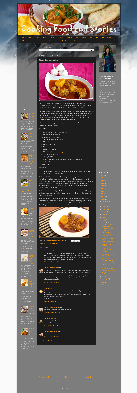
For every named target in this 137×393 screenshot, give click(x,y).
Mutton (109, 37)
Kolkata (37, 37)
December (105, 201)
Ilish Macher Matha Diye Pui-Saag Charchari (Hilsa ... (108, 226)
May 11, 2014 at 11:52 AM (51, 261)
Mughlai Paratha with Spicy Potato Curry (31, 234)
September (105, 209)
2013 (102, 196)
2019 (102, 180)
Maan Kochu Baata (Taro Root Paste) (31, 259)
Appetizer (69, 37)
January (104, 279)
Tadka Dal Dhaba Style (31, 136)
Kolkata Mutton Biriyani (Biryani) (31, 116)
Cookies (49, 41)
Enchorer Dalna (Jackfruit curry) (107, 259)
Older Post (89, 377)
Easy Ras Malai (106, 273)
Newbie (73, 41)
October (104, 206)
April (103, 220)
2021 (102, 175)
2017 (102, 186)
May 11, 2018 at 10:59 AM (51, 336)
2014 (102, 194)
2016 (102, 188)
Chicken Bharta (31, 307)
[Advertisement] (67, 360)
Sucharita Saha (48, 318)
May (103, 217)
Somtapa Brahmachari (51, 267)
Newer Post (44, 377)
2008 (102, 285)
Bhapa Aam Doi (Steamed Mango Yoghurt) (108, 250)
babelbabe (47, 288)
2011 (102, 282)
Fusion (45, 37)
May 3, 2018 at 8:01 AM (51, 325)
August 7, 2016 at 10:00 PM (52, 312)
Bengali (30, 37)
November (105, 204)
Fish (102, 37)
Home (23, 37)
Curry (55, 243)
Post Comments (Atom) (54, 381)
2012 (102, 199)
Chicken (23, 41)
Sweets (42, 41)
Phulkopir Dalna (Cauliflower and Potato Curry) (31, 332)
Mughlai (53, 37)
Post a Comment (47, 340)
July (103, 214)
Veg (35, 41)
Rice (91, 37)
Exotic (61, 37)
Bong (45, 243)
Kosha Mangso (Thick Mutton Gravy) (108, 255)
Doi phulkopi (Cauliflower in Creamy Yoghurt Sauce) (107, 233)
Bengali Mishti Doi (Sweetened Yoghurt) (109, 269)
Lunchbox (65, 41)
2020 (102, 178)
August (104, 212)
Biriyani (84, 37)
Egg (30, 41)
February (105, 276)
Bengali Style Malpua (31, 210)
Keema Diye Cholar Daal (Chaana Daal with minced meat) (108, 239)
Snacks (57, 41)
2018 (102, 183)
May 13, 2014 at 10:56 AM (51, 282)
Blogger (72, 389)
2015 (102, 191)
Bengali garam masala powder (57, 152)
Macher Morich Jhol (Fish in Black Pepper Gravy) (108, 264)
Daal (97, 37)
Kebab (77, 37)
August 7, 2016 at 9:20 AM (51, 301)
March (104, 222)
